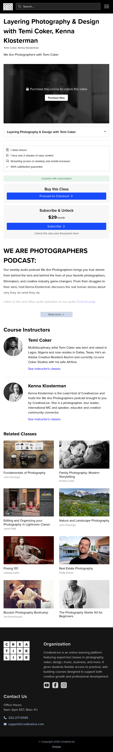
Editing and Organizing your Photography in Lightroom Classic (27, 522)
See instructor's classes (44, 368)
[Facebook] (55, 685)
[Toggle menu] (106, 6)
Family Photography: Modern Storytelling (79, 474)
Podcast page (86, 301)
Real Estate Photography (76, 568)
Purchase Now (56, 97)
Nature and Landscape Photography (84, 520)
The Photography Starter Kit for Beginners (80, 614)
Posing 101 (11, 568)
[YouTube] (46, 685)
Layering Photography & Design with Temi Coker (41, 131)
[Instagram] (64, 685)
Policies (56, 746)
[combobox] (58, 6)
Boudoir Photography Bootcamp (26, 612)
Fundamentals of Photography (24, 472)
